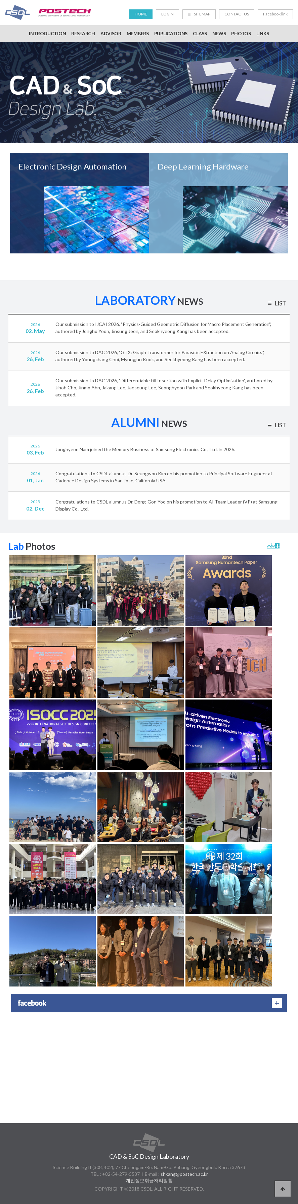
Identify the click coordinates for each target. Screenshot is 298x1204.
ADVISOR (110, 33)
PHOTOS (241, 33)
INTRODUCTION (47, 33)
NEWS (219, 33)
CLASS (200, 33)
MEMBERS (138, 33)
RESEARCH (83, 33)
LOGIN (167, 13)
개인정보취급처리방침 (149, 1180)
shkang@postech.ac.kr (184, 1174)
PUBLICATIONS (170, 33)
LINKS (262, 33)
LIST (280, 304)
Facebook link (275, 13)
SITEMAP (199, 13)
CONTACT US (236, 13)
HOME (141, 13)
